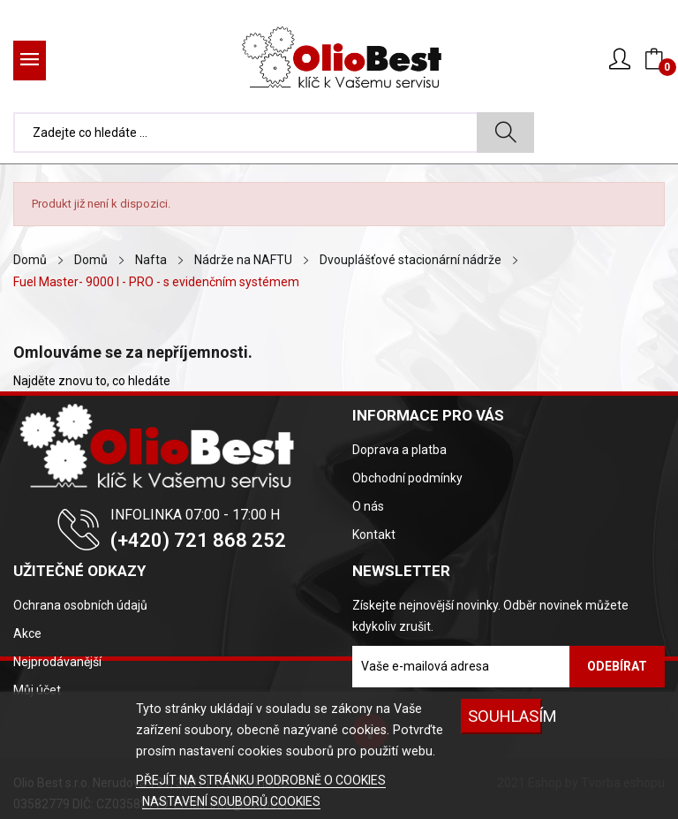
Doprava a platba (399, 450)
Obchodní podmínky (407, 478)
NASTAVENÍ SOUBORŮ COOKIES (231, 801)
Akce (27, 633)
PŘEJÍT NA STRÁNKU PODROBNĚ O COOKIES (261, 780)
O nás (368, 506)
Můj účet (37, 690)
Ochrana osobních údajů (80, 605)
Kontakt (374, 534)
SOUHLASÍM (505, 716)
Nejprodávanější (57, 662)
